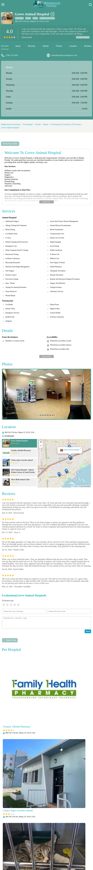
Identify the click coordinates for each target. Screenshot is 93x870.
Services (31, 46)
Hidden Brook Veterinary (10, 125)
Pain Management (79, 855)
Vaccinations (39, 861)
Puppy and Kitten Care (41, 858)
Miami (35, 18)
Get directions (9, 436)
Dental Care (74, 851)
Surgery (84, 858)
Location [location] (73, 46)
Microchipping (44, 855)
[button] (69, 458)
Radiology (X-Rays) (60, 858)
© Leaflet (75, 487)
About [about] (17, 46)
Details (46, 46)
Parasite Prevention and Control (18, 858)
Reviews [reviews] (87, 46)
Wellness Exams (52, 861)
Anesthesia (45, 851)
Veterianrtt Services (31, 851)
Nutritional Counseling (61, 855)
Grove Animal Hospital (10, 128)
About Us (18, 851)
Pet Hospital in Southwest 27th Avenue (66, 125)
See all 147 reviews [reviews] (82, 37)
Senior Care (74, 858)
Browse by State (10, 144)
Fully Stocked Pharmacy (16, 855)
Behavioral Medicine (59, 851)
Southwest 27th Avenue (47, 18)
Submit (85, 820)
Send (88, 632)
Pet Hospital (19, 18)
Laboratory (32, 855)
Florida (28, 18)
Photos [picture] (59, 46)
